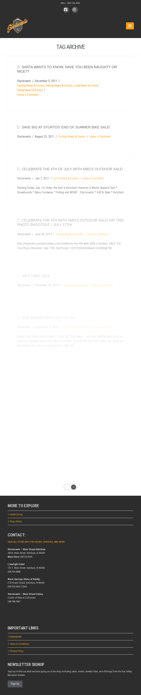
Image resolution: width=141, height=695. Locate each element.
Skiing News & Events (30, 90)
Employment (15, 636)
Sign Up (15, 683)
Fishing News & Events (59, 85)
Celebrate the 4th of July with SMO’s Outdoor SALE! (72, 169)
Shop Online (15, 521)
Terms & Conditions (18, 643)
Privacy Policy (15, 651)
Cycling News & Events (30, 85)
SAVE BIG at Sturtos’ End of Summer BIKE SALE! (66, 127)
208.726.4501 (73, 3)
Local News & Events (86, 85)
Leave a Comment (28, 95)
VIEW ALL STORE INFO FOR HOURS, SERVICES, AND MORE (36, 541)
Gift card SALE (36, 276)
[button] (130, 25)
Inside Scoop (15, 514)
